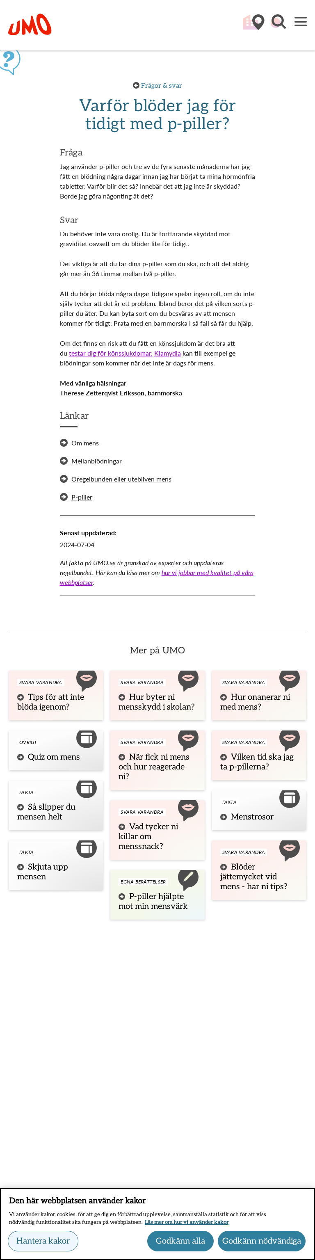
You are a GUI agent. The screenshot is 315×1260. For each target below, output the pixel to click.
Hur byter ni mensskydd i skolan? (157, 702)
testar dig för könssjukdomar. (111, 353)
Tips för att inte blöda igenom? (50, 702)
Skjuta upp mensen (42, 872)
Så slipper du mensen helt (46, 812)
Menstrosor (252, 817)
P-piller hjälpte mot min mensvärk (153, 901)
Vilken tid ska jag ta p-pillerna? (257, 762)
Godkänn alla (180, 1245)
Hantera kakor (43, 1245)
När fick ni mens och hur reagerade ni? (154, 767)
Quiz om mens (54, 757)
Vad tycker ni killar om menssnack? (148, 836)
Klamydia (167, 353)
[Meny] (300, 22)
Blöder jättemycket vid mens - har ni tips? (254, 877)
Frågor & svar (161, 86)
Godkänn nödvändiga (261, 1245)
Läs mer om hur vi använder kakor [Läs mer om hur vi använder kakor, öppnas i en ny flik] (186, 1226)
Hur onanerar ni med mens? (255, 702)
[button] (278, 26)
